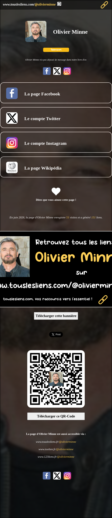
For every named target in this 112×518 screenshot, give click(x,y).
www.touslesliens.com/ (29, 4)
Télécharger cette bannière (56, 316)
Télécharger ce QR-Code (56, 416)
